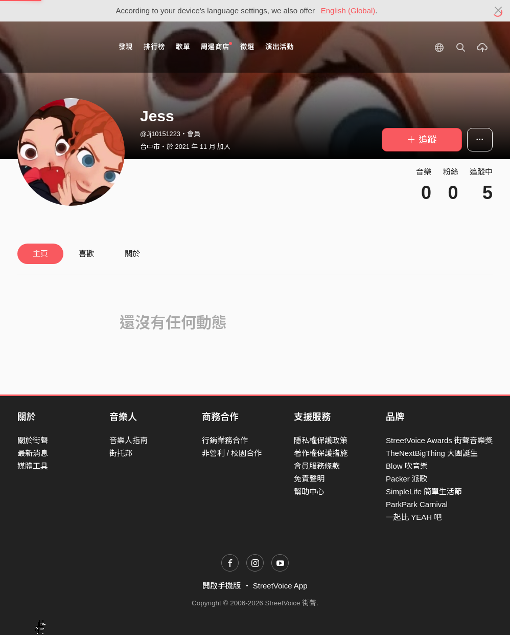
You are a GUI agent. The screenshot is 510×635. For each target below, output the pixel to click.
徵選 (247, 47)
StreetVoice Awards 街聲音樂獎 (439, 440)
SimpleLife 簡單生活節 (424, 491)
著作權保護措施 (320, 453)
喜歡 (86, 253)
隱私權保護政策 (320, 440)
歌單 (183, 47)
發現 (126, 47)
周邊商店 (216, 46)
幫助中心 (309, 491)
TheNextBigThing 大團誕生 (432, 453)
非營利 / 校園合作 (232, 453)
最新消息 (32, 453)
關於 (132, 253)
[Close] (498, 11)
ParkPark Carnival (417, 504)
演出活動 (279, 47)
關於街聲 (32, 440)
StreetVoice (59, 47)
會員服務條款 (317, 466)
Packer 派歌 (406, 478)
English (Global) (348, 10)
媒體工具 (32, 466)
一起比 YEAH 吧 (414, 517)
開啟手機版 (221, 585)
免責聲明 (309, 478)
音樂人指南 (128, 440)
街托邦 (120, 453)
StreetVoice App (280, 585)
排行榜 (154, 47)
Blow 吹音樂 (407, 466)
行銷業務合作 (225, 440)
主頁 (40, 253)
